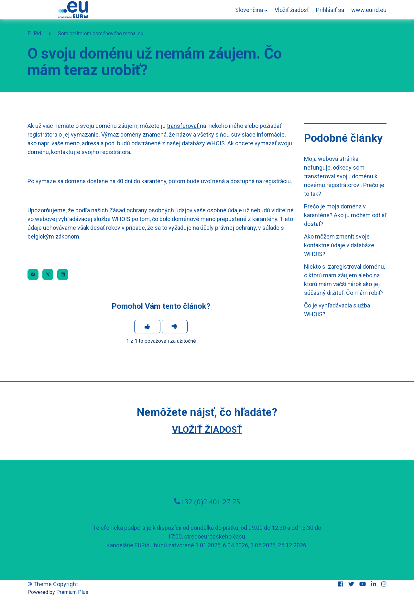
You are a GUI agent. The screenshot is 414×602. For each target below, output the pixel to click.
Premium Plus (72, 592)
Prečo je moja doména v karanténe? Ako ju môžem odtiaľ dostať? (345, 215)
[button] (251, 9)
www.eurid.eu (369, 9)
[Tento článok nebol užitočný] (175, 326)
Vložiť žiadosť (292, 9)
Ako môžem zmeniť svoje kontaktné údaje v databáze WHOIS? (339, 245)
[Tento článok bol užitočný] (147, 326)
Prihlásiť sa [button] (330, 9)
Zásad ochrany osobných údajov (150, 210)
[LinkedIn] (62, 274)
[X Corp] (47, 274)
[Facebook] (32, 274)
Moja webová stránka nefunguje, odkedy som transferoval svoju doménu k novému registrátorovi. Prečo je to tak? (344, 176)
